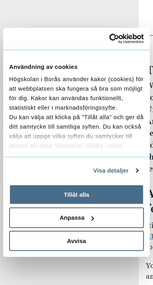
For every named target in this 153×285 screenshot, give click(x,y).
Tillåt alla (76, 194)
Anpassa (76, 217)
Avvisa (76, 241)
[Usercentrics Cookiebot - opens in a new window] (110, 39)
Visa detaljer (110, 170)
